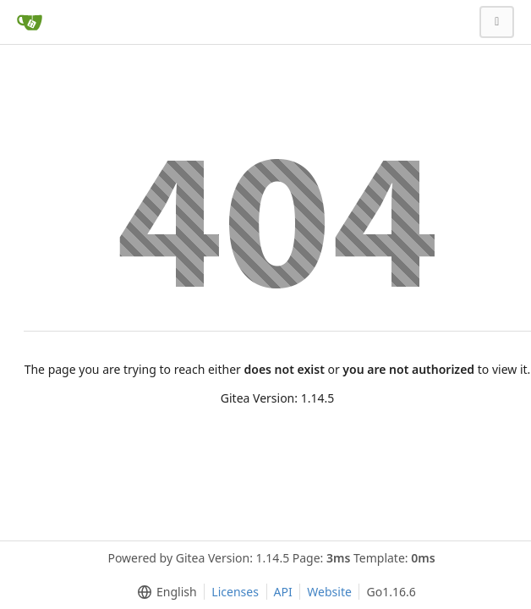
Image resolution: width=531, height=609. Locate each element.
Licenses (235, 592)
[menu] (163, 592)
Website (329, 592)
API (283, 592)
